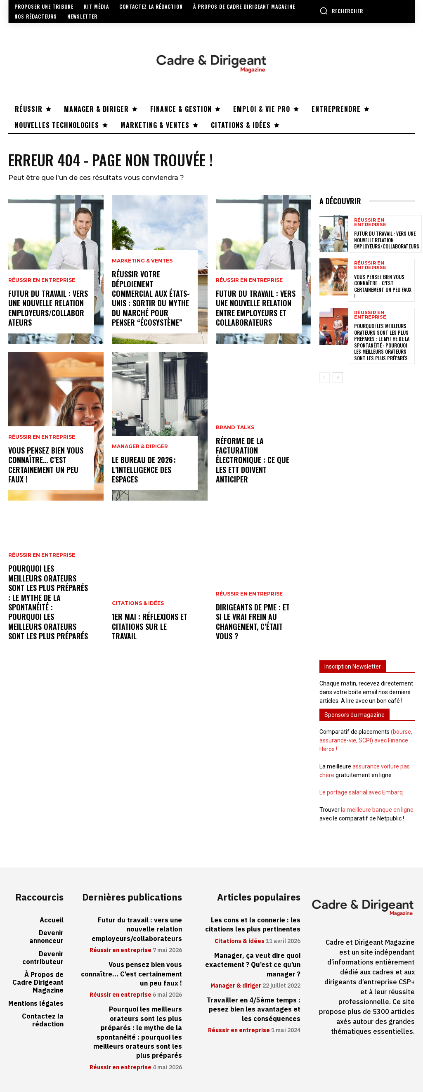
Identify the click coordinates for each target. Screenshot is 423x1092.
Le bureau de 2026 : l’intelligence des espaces (144, 469)
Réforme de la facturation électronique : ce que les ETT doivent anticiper (252, 460)
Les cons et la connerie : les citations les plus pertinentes (252, 924)
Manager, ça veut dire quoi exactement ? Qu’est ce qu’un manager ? (252, 965)
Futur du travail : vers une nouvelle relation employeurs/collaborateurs (48, 308)
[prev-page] (324, 377)
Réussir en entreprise (41, 280)
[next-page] (338, 377)
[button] (341, 11)
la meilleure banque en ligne (377, 809)
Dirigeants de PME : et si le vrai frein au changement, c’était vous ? (253, 621)
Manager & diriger (140, 446)
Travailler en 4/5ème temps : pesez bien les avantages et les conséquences (253, 1009)
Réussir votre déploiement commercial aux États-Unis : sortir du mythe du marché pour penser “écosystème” (151, 298)
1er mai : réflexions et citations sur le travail (149, 626)
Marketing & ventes (142, 260)
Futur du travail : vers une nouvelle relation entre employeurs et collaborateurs (255, 308)
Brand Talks (235, 427)
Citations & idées (138, 603)
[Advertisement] (367, 517)
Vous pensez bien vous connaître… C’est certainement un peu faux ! (45, 465)
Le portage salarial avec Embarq (361, 792)
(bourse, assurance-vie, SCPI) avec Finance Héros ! (365, 740)
